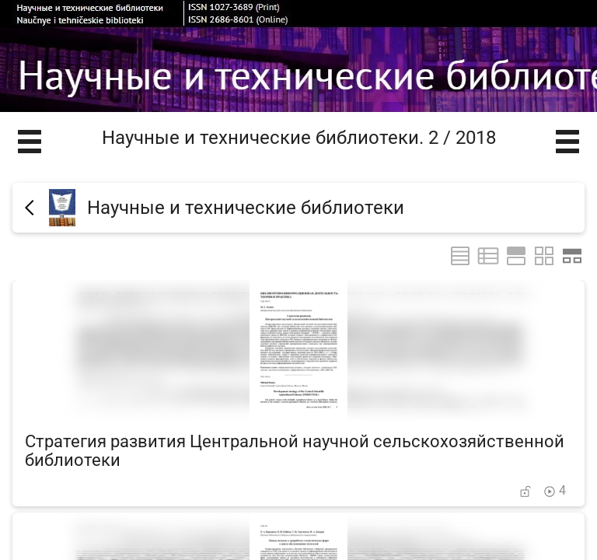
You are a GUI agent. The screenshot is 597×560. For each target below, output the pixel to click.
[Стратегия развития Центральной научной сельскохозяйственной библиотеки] (298, 393)
